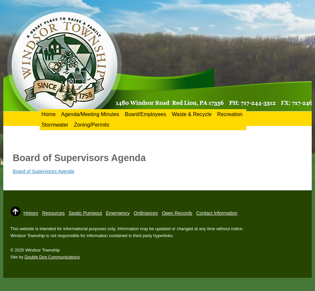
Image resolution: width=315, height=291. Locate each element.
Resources (53, 213)
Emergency (118, 213)
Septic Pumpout (85, 213)
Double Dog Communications (52, 257)
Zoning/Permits (91, 125)
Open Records (177, 213)
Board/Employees (145, 114)
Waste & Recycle (192, 114)
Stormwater (55, 125)
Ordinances (146, 213)
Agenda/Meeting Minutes (90, 114)
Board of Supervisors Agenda (43, 171)
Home (49, 114)
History (31, 213)
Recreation (229, 114)
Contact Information (217, 213)
